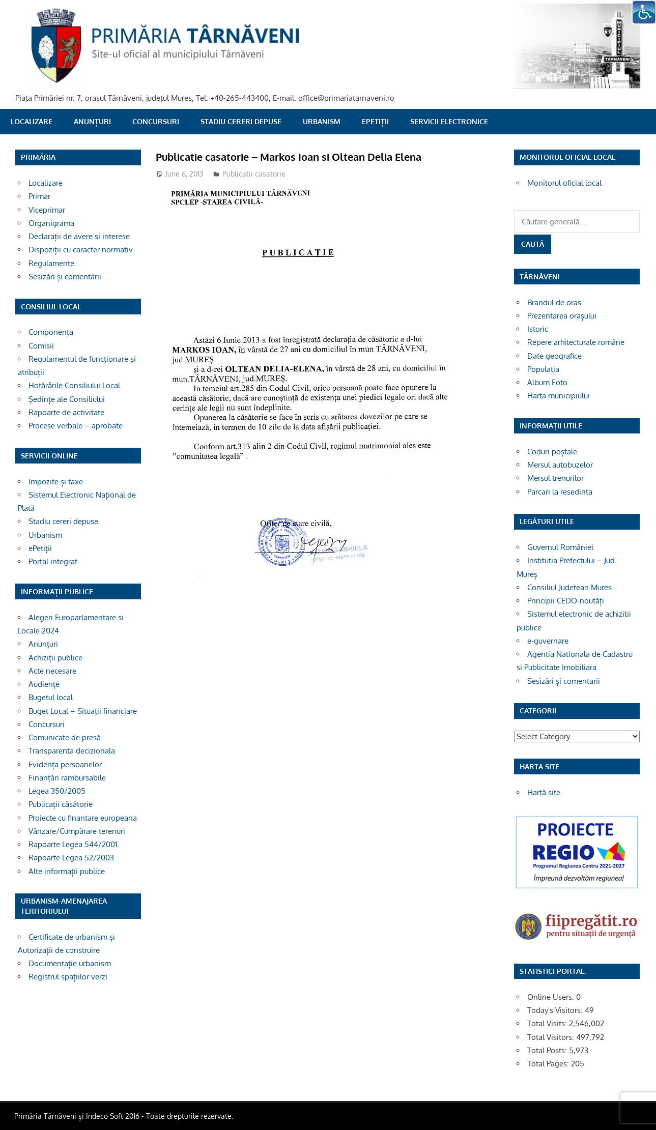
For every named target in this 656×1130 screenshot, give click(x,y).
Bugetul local (50, 697)
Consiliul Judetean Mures (569, 587)
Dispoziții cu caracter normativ (80, 249)
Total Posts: (548, 1050)
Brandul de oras (554, 302)
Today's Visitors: (556, 1010)
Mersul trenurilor (555, 478)
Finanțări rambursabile (67, 778)
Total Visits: (548, 1023)
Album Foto (547, 382)
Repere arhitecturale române (575, 342)
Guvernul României (560, 547)
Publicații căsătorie (60, 804)
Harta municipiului (558, 395)
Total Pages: (549, 1063)
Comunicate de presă (64, 737)
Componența (50, 332)
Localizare (31, 121)
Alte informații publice (66, 871)
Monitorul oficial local (564, 183)
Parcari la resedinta (559, 492)
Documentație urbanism (69, 963)
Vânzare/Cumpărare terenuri (76, 831)
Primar (39, 196)
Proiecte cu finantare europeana (82, 818)
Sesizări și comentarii (64, 276)
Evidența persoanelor (65, 764)
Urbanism (321, 121)
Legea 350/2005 (56, 791)
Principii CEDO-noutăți (565, 600)
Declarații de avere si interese (79, 236)
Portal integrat (52, 561)
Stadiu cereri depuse (241, 121)
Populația (543, 369)
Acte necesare (52, 671)
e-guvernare (547, 641)
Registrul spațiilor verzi (67, 976)
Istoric (537, 329)
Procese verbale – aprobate (75, 425)
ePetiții (375, 121)
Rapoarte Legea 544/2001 (73, 844)
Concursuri (155, 121)
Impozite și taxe (55, 481)
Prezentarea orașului (561, 316)
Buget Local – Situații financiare (82, 711)
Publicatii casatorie (254, 173)
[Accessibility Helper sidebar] (644, 12)
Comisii (41, 346)
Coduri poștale (552, 451)
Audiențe (44, 684)
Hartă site (543, 792)
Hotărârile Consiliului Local (74, 385)
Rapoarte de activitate (66, 412)
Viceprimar (46, 210)
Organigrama (51, 223)
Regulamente (51, 263)
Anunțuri (92, 121)
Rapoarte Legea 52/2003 (71, 857)
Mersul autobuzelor (560, 465)
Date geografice (554, 356)
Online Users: (551, 997)
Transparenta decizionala (71, 751)
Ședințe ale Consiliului (66, 399)
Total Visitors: (551, 1037)
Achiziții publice (55, 657)
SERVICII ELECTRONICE (449, 121)
